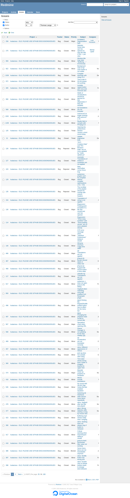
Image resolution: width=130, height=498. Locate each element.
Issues (21, 12)
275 (7, 51)
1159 (7, 123)
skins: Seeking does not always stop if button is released (82, 425)
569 (7, 109)
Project (32, 37)
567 (7, 324)
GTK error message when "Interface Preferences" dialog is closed (81, 235)
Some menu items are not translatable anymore (81, 450)
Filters (6, 19)
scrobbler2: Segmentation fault (82, 41)
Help (12, 1)
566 (7, 332)
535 (7, 387)
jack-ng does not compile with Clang (81, 355)
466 (7, 253)
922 (7, 69)
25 (38, 474)
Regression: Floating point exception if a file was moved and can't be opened (82, 209)
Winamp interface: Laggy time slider (81, 245)
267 (7, 349)
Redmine (58, 484)
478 (7, 404)
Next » (20, 474)
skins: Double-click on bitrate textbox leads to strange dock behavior (82, 465)
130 (7, 209)
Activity (13, 12)
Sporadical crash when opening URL (81, 324)
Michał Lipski (92, 51)
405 (7, 88)
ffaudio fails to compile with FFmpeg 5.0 (82, 123)
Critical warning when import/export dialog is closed (82, 434)
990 (7, 99)
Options (6, 28)
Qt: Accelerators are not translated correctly (81, 341)
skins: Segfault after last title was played (82, 404)
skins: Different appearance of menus (82, 349)
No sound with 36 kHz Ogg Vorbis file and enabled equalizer (82, 387)
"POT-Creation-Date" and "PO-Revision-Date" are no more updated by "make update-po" (82, 148)
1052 (7, 116)
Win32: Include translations (81, 379)
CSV (93, 479)
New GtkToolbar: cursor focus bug (81, 169)
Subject (83, 37)
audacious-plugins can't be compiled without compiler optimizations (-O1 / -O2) (81, 179)
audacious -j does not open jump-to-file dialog (82, 284)
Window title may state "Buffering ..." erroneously (81, 61)
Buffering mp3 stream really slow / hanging (82, 417)
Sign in (121, 1)
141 (7, 235)
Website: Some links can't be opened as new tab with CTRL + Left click (81, 51)
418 (7, 443)
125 (7, 131)
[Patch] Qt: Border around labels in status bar (82, 261)
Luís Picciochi (92, 41)
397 (7, 458)
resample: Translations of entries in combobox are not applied (82, 160)
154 (7, 200)
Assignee (92, 37)
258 (7, 41)
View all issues (106, 20)
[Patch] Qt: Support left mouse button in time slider (82, 268)
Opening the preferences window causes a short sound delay (82, 130)
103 (7, 169)
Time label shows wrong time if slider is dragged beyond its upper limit (82, 363)
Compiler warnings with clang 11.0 (82, 75)
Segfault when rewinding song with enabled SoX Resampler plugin (82, 293)
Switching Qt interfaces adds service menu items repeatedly (81, 396)
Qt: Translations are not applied (81, 253)
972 (7, 81)
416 (7, 379)
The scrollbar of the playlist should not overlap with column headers (81, 191)
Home (2, 1)
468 (7, 269)
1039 (7, 75)
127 (7, 161)
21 (7, 138)
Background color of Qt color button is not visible (82, 68)
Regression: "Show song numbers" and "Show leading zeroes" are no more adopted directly (82, 222)
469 (7, 341)
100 (44, 474)
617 (7, 284)
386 (7, 451)
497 (7, 317)
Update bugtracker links (81, 138)
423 (7, 418)
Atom (89, 479)
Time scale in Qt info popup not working (82, 81)
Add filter (71, 22)
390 (7, 425)
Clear (12, 32)
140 (7, 246)
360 (7, 363)
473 (7, 355)
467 (7, 261)
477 (7, 411)
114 (7, 222)
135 (7, 192)
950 (7, 293)
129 (7, 179)
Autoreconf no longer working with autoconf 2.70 (82, 116)
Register (126, 1)
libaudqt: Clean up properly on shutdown (81, 372)
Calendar (30, 12)
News (38, 12)
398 (7, 465)
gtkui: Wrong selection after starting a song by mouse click (82, 411)
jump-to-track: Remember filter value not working (82, 443)
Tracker (59, 37)
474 (7, 373)
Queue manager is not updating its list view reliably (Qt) (81, 332)
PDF (97, 479)
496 (7, 305)
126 (7, 149)
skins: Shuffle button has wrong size (81, 457)
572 (7, 396)
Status (7, 22)
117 (7, 276)
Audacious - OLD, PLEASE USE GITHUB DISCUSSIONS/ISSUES (32, 41)
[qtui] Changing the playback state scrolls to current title (82, 316)
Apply (5, 32)
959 (7, 61)
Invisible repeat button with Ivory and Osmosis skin (82, 88)
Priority (74, 37)
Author (7, 25)
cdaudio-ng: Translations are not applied (81, 276)
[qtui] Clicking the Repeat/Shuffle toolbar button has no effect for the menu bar (82, 305)
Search (83, 4)
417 (7, 435)
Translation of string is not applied (82, 200)
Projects (7, 1)
